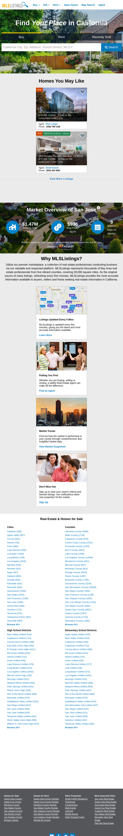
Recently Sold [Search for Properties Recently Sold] (101, 37)
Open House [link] (71, 5)
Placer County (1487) (75, 576)
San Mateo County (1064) (77, 606)
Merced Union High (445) (19, 675)
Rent (55, 5)
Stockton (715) (14, 609)
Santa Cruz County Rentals (46, 802)
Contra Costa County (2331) (79, 542)
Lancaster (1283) (15, 553)
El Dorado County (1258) (77, 546)
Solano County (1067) (75, 613)
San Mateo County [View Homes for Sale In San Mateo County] (12, 808)
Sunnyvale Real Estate (105, 805)
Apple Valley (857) (16, 535)
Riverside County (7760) (77, 580)
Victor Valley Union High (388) (22, 720)
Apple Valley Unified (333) (77, 634)
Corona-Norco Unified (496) (20, 642)
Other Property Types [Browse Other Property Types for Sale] (74, 817)
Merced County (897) (75, 565)
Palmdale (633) (14, 583)
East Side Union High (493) (20, 645)
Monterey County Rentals (45, 805)
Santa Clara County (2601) (78, 609)
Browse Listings (11, 820)
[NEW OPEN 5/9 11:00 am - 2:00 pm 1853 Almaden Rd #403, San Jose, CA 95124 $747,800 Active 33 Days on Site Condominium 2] (61, 148)
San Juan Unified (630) (18, 712)
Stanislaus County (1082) (77, 620)
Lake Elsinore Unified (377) (78, 664)
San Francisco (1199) (17, 598)
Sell (45, 5)
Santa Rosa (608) (15, 606)
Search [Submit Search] (111, 47)
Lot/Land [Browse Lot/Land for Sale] (69, 811)
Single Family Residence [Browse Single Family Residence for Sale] (76, 799)
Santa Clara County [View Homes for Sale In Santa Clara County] (13, 799)
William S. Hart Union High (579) (23, 723)
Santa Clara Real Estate (106, 802)
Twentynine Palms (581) (19, 617)
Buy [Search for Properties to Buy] (21, 37)
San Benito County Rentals (46, 814)
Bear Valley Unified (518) (19, 634)
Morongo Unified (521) (18, 679)
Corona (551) (13, 539)
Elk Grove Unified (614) (76, 653)
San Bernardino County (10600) (80, 587)
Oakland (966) (14, 576)
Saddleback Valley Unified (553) (22, 701)
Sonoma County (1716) (76, 617)
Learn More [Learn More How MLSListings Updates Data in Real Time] (45, 335)
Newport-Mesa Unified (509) (21, 683)
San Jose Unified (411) (76, 712)
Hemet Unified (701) (17, 657)
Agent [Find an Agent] (101, 5)
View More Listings (61, 178)
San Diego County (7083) (77, 591)
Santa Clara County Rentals (46, 799)
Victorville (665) (14, 620)
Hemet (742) (13, 542)
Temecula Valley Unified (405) (79, 723)
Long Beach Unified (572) (19, 668)
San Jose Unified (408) (18, 709)
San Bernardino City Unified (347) (81, 705)
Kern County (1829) (74, 550)
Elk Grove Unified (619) (18, 653)
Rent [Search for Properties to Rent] (61, 37)
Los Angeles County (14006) (79, 557)
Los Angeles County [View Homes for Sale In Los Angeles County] (13, 817)
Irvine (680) (12, 546)
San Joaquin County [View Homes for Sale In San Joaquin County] (13, 811)
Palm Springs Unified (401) (20, 686)
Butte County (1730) (75, 535)
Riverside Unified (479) (18, 697)
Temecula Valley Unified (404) (21, 716)
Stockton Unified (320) (76, 720)
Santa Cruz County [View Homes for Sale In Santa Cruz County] (12, 802)
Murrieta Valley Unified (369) (79, 683)
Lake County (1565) (74, 553)
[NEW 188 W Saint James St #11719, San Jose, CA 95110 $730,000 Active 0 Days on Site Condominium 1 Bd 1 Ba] (61, 104)
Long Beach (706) (16, 557)
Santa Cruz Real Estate (105, 808)
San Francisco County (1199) (79, 594)
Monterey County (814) (76, 568)
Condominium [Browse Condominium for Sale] (71, 805)
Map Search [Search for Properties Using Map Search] (88, 5)
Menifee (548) (14, 565)
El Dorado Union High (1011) (21, 649)
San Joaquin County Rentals (46, 811)
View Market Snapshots (52, 446)
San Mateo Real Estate (105, 814)
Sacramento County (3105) (78, 583)
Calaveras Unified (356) (76, 642)
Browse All (13, 624)
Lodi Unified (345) (74, 668)
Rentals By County (42, 820)
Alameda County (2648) (76, 531)
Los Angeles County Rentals (46, 817)
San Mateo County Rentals (46, 808)
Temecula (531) (14, 613)
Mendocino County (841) (77, 561)
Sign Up (43, 502)
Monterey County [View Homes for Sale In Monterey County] (12, 805)
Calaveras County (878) (76, 539)
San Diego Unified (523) (19, 705)
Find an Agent (47, 390)
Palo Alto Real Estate (104, 823)
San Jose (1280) (15, 602)
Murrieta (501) (14, 568)
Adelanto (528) (14, 531)
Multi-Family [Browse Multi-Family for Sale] (70, 808)
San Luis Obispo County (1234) (80, 602)
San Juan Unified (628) (76, 716)
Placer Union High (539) (19, 690)
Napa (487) (12, 572)
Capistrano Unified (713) (19, 638)
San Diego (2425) (15, 594)
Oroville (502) (13, 580)
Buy (35, 5)
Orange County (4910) (76, 572)
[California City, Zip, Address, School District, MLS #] (51, 47)
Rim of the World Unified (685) (22, 694)
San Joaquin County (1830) (78, 598)
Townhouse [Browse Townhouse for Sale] (70, 802)
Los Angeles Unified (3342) (20, 671)
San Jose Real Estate (104, 799)
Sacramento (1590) (16, 591)
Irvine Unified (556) (16, 660)
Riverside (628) (14, 587)
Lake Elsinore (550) (16, 550)
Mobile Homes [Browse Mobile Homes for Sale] (71, 814)
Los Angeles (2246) (16, 561)
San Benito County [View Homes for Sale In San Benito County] (12, 814)
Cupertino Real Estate (105, 811)
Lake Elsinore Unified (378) (20, 664)
